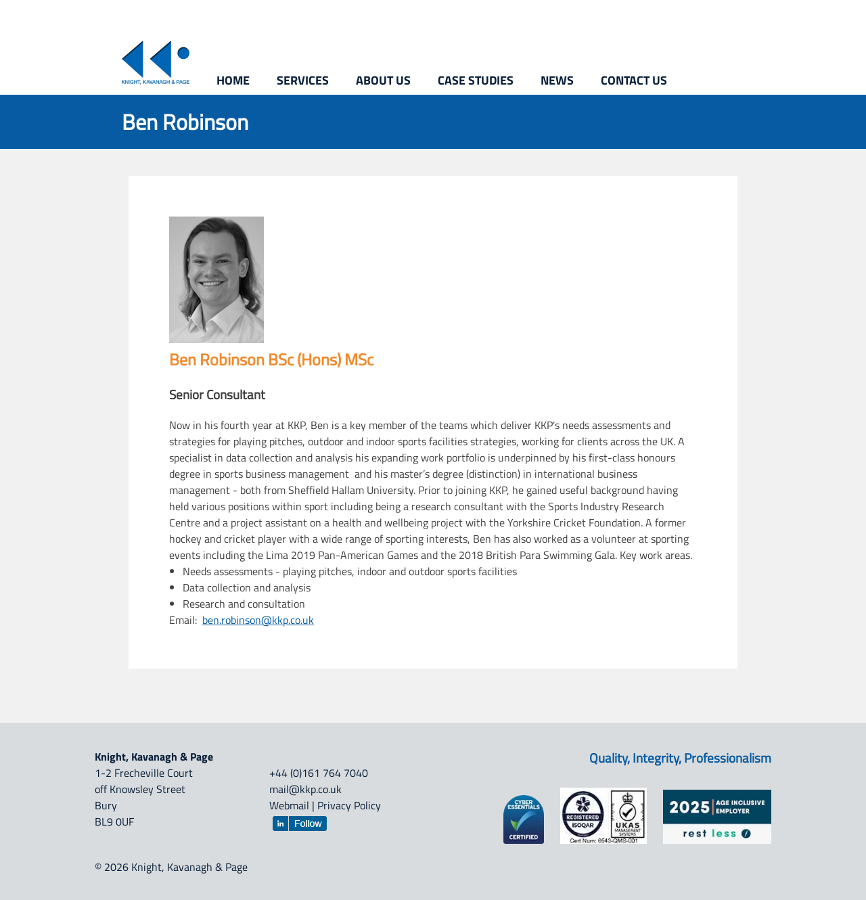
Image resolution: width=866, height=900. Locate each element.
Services (303, 80)
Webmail (289, 805)
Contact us (634, 80)
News (557, 80)
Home (233, 80)
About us (383, 80)
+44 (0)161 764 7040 (318, 773)
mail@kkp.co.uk (305, 789)
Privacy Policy (349, 805)
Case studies (476, 80)
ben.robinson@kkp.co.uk (258, 620)
